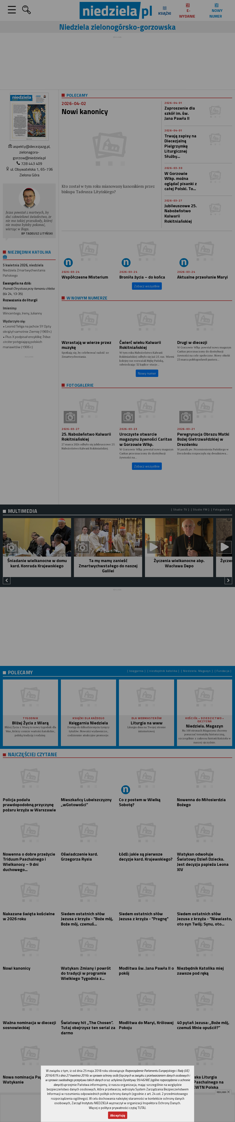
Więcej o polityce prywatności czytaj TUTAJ (117, 1107)
